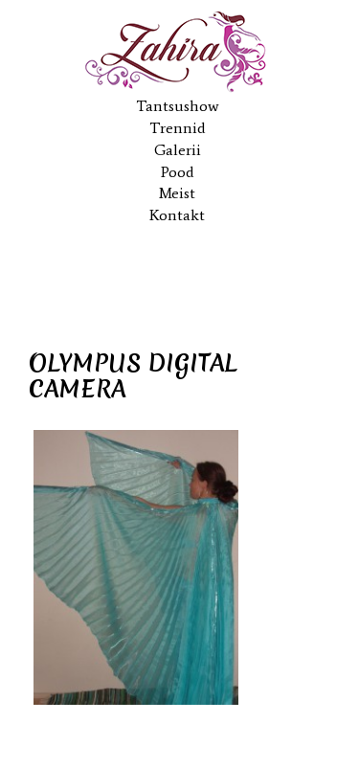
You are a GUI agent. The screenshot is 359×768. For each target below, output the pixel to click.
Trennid (177, 128)
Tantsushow (177, 106)
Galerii (177, 150)
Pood (177, 172)
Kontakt (177, 215)
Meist (177, 193)
